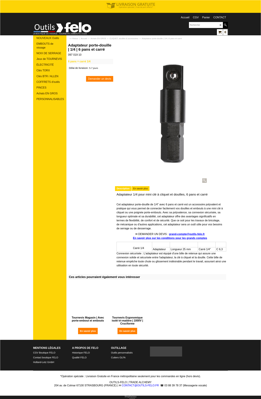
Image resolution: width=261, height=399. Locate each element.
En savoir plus (140, 188)
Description (123, 188)
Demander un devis (99, 78)
